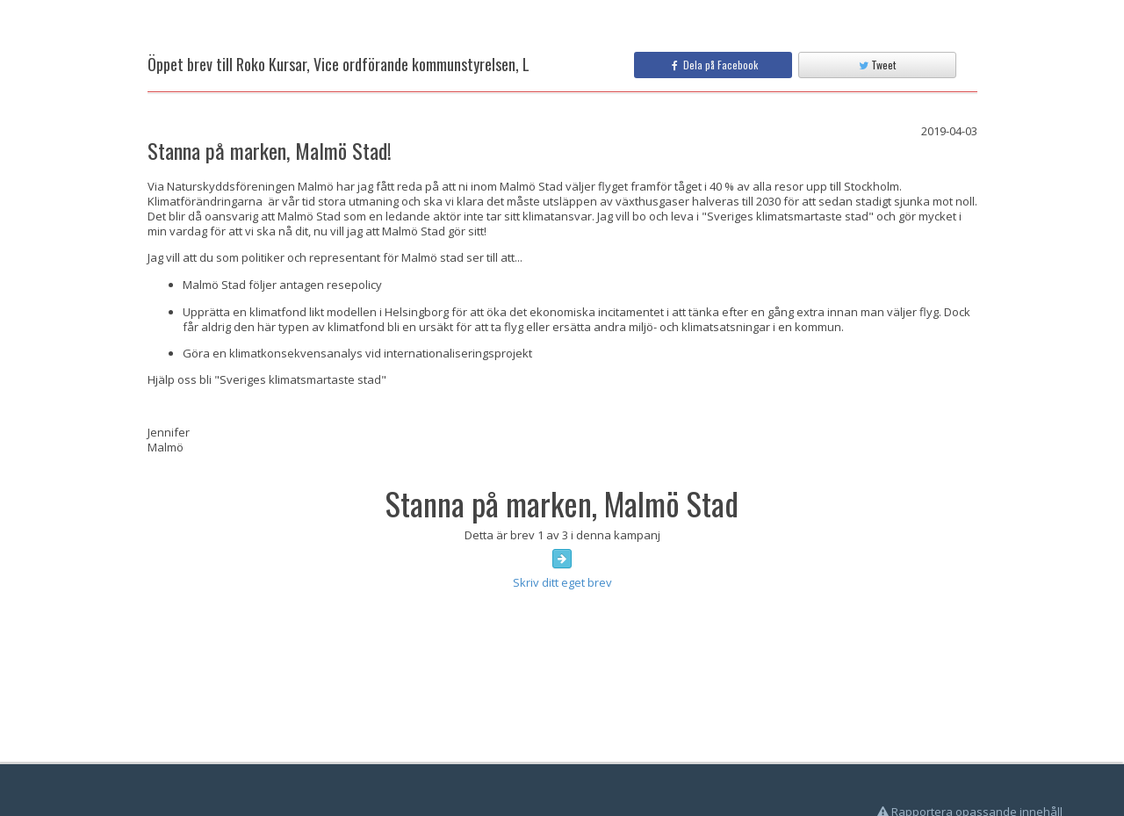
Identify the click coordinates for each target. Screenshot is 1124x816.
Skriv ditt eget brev (562, 582)
